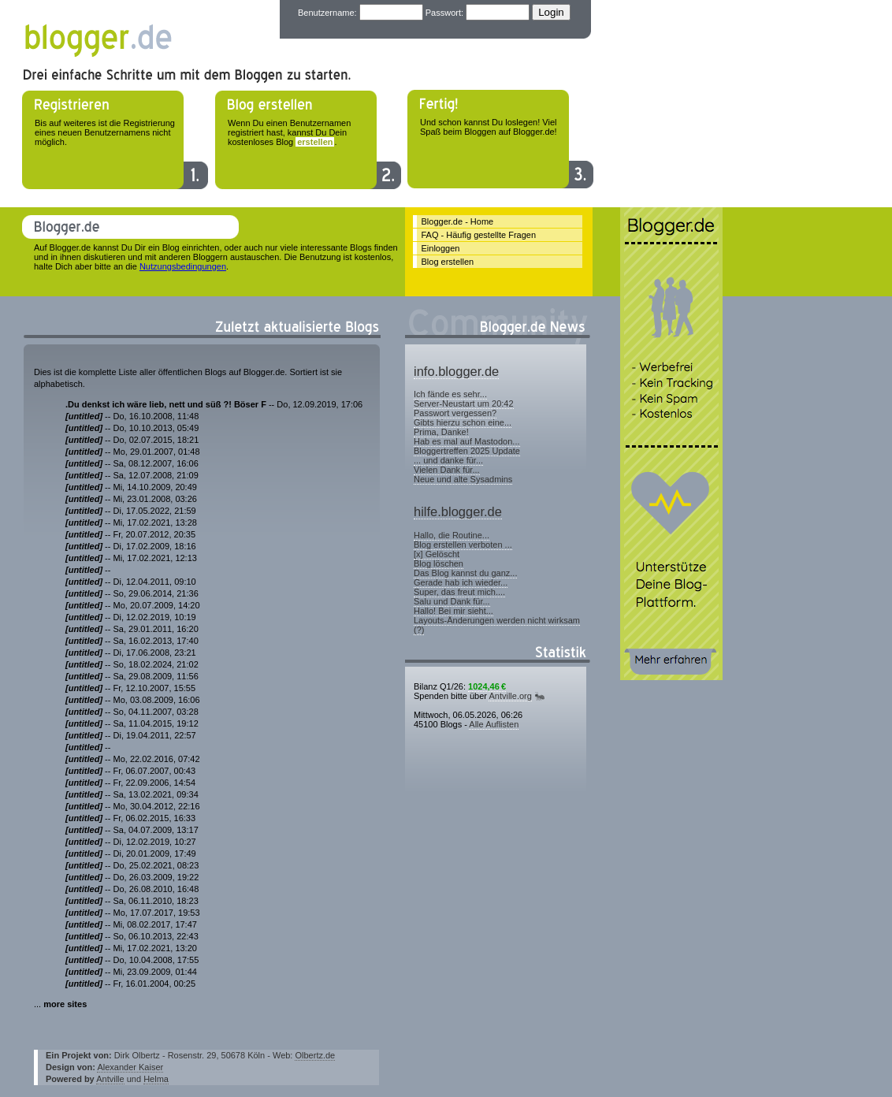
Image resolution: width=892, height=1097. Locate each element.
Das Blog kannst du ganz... (465, 573)
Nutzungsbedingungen (182, 266)
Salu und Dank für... (452, 601)
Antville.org (510, 696)
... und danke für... (448, 460)
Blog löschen (438, 563)
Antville (110, 1079)
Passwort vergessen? (455, 413)
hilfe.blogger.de (458, 511)
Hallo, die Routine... (451, 535)
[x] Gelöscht (436, 554)
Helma (156, 1079)
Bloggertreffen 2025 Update (467, 451)
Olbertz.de (315, 1055)
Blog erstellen (448, 261)
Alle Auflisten (493, 724)
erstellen (315, 142)
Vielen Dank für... (447, 469)
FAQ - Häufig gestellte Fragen (479, 235)
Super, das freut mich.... (459, 592)
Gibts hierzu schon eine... (462, 422)
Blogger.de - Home (458, 221)
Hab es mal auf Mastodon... (467, 441)
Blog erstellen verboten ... (463, 544)
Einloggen (441, 248)
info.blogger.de (456, 371)
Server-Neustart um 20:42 (464, 403)
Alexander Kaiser (130, 1067)
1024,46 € (487, 686)
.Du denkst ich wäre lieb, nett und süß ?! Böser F (165, 404)
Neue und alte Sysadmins (463, 479)
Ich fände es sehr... (450, 394)
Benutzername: (327, 12)
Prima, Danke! (441, 432)
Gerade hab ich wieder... (460, 582)
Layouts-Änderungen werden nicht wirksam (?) (497, 624)
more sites (65, 1004)
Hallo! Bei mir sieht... (453, 610)
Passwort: (444, 12)
